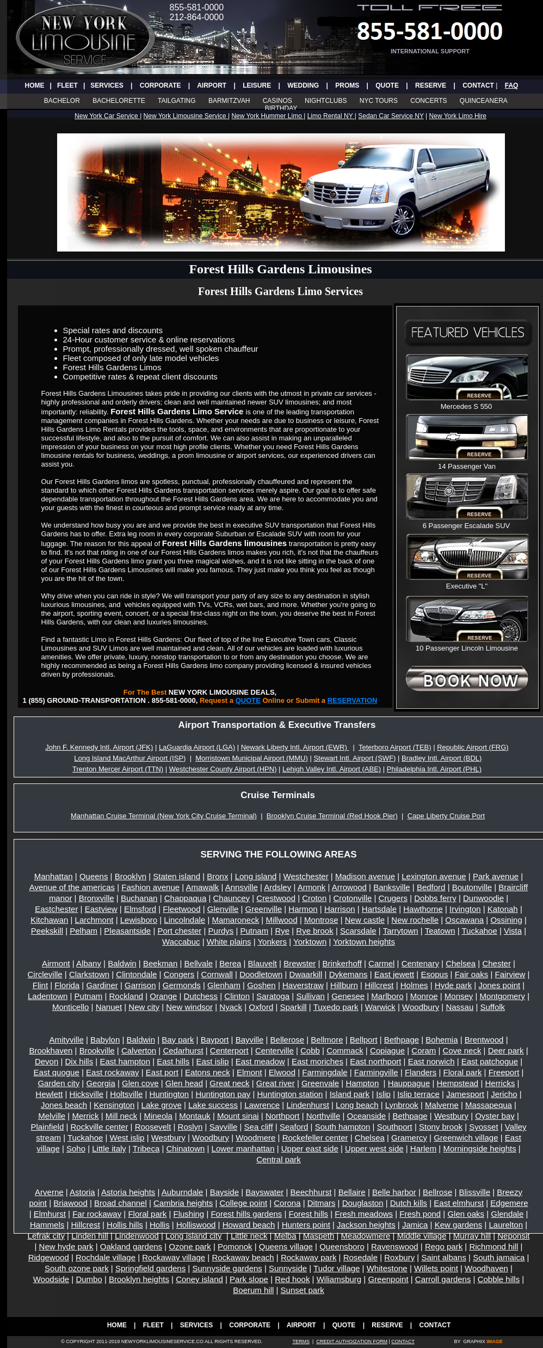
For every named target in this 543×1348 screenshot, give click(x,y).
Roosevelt (153, 1126)
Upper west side (374, 1148)
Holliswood (196, 1224)
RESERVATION (353, 700)
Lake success (213, 1105)
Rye (282, 930)
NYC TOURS (379, 101)
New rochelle (415, 919)
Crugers (393, 898)
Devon (46, 1061)
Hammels (47, 1224)
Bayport (215, 1039)
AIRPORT (211, 85)
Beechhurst (311, 1192)
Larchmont (94, 919)
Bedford (431, 887)
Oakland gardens (131, 1246)
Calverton (138, 1050)
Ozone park (190, 1246)
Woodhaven (486, 1268)
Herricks (500, 1083)
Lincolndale (184, 919)
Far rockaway (96, 1213)
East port (162, 1072)
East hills (173, 1061)
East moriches (317, 1061)
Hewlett (49, 1094)
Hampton (362, 1083)
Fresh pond (420, 1213)
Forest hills (309, 1213)
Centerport (229, 1050)
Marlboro (387, 996)
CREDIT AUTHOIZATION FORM (351, 1341)
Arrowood (349, 887)
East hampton (125, 1061)
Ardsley (277, 887)
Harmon (302, 909)
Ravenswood (394, 1246)
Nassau (459, 1007)
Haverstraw (303, 985)
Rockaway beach (243, 1257)
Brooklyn (130, 876)
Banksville (391, 887)
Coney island (199, 1279)
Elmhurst (50, 1213)
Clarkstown (89, 974)
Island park (349, 1094)
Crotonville (353, 898)
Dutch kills (408, 1203)
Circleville (44, 974)
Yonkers (272, 941)
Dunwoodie (483, 898)
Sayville (223, 1126)
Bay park (178, 1039)
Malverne (442, 1105)
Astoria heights (128, 1192)
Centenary (420, 963)
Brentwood (484, 1039)
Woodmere (255, 1137)
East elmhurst (459, 1203)
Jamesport (465, 1094)
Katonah (503, 909)
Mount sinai (238, 1115)
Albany (88, 963)
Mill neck (121, 1115)
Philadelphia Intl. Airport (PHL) (434, 769)
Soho (75, 1148)
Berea (230, 963)
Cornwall (217, 974)
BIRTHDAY (281, 108)
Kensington (114, 1105)
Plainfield (47, 1126)
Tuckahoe (479, 930)
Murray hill (472, 1235)
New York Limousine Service (186, 116)
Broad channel (120, 1203)
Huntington (169, 1094)
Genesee (348, 996)
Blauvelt (262, 963)
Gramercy (409, 1137)
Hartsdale (379, 909)
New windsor (189, 1007)
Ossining (506, 919)
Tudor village (336, 1268)
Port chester (179, 930)
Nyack (230, 1007)
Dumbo (89, 1279)
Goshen (261, 985)
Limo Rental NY (331, 116)
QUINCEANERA (483, 101)
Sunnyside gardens (227, 1268)
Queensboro (342, 1246)
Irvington (465, 909)
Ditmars (321, 1203)
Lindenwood (137, 1235)
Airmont (56, 963)
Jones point (499, 985)
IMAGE (494, 1341)
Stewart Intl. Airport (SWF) (354, 758)
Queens (93, 876)
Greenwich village (466, 1137)
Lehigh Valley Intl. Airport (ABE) (331, 769)
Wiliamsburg (339, 1279)
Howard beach (249, 1224)
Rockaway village (173, 1257)
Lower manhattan (243, 1148)
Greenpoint (388, 1279)
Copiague (387, 1050)
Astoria (82, 1192)
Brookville (97, 1050)
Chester (496, 963)
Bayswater (264, 1192)
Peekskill (47, 930)
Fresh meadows (364, 1213)
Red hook (292, 1279)
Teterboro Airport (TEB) (395, 747)
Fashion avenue (150, 887)
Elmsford (140, 909)
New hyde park (66, 1246)
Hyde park (453, 985)
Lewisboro (138, 919)
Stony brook (440, 1126)
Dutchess (201, 996)
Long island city (193, 1235)
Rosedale (360, 1257)
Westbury (451, 1115)
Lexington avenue (434, 876)
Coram (423, 1050)
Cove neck (462, 1050)
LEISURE (257, 85)
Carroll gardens (443, 1279)
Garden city (58, 1083)
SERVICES (106, 85)
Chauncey (231, 898)
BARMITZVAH (229, 101)
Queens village (286, 1246)
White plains (229, 941)
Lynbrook (401, 1105)
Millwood (281, 919)
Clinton (237, 996)
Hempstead (458, 1083)
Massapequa (488, 1105)
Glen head (184, 1083)
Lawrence (262, 1105)
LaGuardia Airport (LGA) (197, 747)
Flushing (189, 1213)
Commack (344, 1050)
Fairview (510, 974)
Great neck (229, 1083)
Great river (275, 1083)
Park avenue (496, 876)
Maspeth (319, 1235)
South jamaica (499, 1257)
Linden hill (89, 1235)
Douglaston (363, 1203)
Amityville (66, 1039)
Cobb (310, 1050)
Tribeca (146, 1148)
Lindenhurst (307, 1105)
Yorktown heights (364, 941)
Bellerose (287, 1039)
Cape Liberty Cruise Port (446, 816)
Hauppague (409, 1083)
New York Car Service (107, 116)
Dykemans (348, 974)
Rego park (443, 1246)
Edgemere (509, 1203)
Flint (40, 985)
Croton (314, 898)
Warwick (380, 1007)
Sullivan (310, 996)
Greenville (263, 909)
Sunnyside (288, 1268)
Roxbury (399, 1257)
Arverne (49, 1192)
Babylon (105, 1039)
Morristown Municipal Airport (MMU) (251, 758)
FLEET (67, 85)
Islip (383, 1094)
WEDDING (303, 85)
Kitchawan (49, 919)
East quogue (56, 1072)
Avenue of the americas (72, 887)
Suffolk (492, 1007)
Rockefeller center (315, 1137)
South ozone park (77, 1268)
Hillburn (344, 985)
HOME (35, 85)
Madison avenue (365, 876)
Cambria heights (183, 1203)
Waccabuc (181, 941)
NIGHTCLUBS (326, 101)
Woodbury (420, 1007)
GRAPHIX (474, 1341)
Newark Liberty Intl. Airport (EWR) (295, 747)
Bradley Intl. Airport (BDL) (442, 758)
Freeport (504, 1072)
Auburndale (182, 1192)
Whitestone (387, 1268)
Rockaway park (309, 1257)
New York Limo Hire (457, 116)
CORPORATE (160, 85)
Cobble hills (499, 1279)
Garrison (140, 985)
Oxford (261, 1007)
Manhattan (53, 876)
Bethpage (401, 1039)
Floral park (462, 1072)
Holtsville (126, 1094)
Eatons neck (207, 1072)
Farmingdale (324, 1072)
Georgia (100, 1083)
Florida (66, 985)
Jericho (504, 1094)
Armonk (312, 887)
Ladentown (47, 996)
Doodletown (260, 974)
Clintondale (136, 974)
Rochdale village (105, 1257)
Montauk (195, 1115)
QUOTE (387, 85)
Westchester (306, 876)
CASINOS (277, 101)
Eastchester (56, 909)
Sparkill (293, 1007)
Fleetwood (181, 909)
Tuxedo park (336, 1007)
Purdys (221, 930)
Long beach (357, 1105)
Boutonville (472, 887)
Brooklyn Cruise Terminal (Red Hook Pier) (332, 816)
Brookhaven (50, 1050)
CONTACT (478, 85)
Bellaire (352, 1192)
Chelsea (461, 963)
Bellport (364, 1039)
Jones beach (64, 1105)
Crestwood (275, 898)
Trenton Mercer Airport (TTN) (117, 769)
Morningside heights (479, 1148)
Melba (285, 1235)
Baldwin (122, 963)
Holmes (414, 985)
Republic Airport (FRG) (472, 747)
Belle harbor (394, 1192)
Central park (278, 1159)
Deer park (506, 1050)
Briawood (70, 1203)
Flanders (420, 1072)
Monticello (70, 1007)
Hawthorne (423, 909)
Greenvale (320, 1083)
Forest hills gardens (246, 1213)
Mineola (158, 1115)
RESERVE (430, 85)
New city (143, 1007)
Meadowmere (366, 1235)
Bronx (217, 876)
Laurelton (506, 1224)
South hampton (343, 1126)
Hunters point (306, 1224)
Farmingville (376, 1072)
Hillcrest (379, 985)
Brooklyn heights (139, 1279)
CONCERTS (429, 101)
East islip (212, 1061)
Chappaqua (185, 898)
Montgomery (502, 996)
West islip (127, 1137)
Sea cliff (258, 1126)
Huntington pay (222, 1094)
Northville (323, 1115)
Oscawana (464, 919)
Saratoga (272, 996)
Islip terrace (418, 1094)
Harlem (423, 1148)
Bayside (224, 1192)
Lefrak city (46, 1235)
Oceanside (366, 1115)
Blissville (475, 1192)
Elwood (282, 1072)
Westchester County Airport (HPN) (223, 769)
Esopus (434, 974)
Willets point (436, 1268)
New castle (365, 919)
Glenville (223, 909)
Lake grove (161, 1105)
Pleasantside (127, 930)
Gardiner (102, 985)
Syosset (483, 1126)
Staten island (176, 876)
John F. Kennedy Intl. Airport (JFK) (99, 747)
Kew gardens (459, 1224)
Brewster (299, 963)
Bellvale (198, 963)
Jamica (415, 1224)
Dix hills (79, 1061)
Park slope (249, 1279)
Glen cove (140, 1083)
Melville (51, 1115)
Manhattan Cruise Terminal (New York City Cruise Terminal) (164, 816)
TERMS (301, 1341)
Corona (287, 1203)
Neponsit (513, 1235)
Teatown (440, 930)
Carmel (381, 963)
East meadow (260, 1061)
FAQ (512, 85)
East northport (375, 1061)
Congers (179, 974)
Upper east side (309, 1148)
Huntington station (290, 1094)
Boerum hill (253, 1290)
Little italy (109, 1148)
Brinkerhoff (342, 963)
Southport (394, 1126)
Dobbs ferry (435, 898)
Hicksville (87, 1094)
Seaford (294, 1126)
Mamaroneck (235, 919)
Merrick (85, 1115)
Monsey (459, 996)
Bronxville (96, 898)
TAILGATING (177, 101)
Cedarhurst (183, 1050)
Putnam (254, 930)
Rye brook (314, 930)
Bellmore (327, 1039)
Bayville (250, 1039)
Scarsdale (358, 930)
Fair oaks (472, 974)
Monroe (424, 996)
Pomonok (235, 1246)
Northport (283, 1115)
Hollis (160, 1224)
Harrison (339, 909)
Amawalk (202, 887)
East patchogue (489, 1061)
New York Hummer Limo (267, 116)
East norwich (431, 1061)
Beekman (160, 963)
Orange (163, 996)
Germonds (182, 985)
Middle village (422, 1235)
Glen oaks (465, 1213)
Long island (256, 876)
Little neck (249, 1235)
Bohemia (441, 1039)
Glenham (223, 985)
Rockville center (99, 1126)
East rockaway (112, 1072)
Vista (513, 930)
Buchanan (139, 898)
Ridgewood (48, 1257)
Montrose (321, 919)
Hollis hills (125, 1224)
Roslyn (190, 1126)
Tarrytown (400, 930)
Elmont (249, 1072)
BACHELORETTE (118, 101)
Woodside (51, 1279)
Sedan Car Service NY (391, 116)
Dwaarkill (306, 974)
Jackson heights (366, 1224)
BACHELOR (62, 101)
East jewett (394, 974)
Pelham (83, 930)
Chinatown (185, 1148)
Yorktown (309, 941)
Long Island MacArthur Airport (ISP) (130, 758)
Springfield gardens (150, 1268)
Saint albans (443, 1257)
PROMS (347, 85)
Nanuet (109, 1007)
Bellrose (437, 1192)
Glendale (507, 1213)
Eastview (101, 909)
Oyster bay (495, 1115)
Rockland (126, 996)
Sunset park (302, 1290)
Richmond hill (493, 1246)
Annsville (241, 887)
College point (243, 1203)
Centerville (274, 1050)
